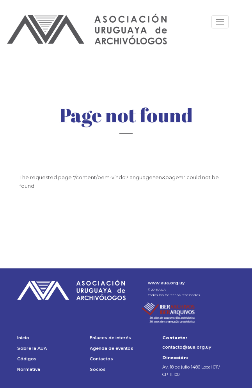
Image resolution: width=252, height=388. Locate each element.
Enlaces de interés (110, 337)
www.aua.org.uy (166, 283)
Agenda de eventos (111, 348)
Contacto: (174, 337)
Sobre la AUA (32, 348)
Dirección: (175, 357)
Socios (98, 369)
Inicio (23, 337)
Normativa (28, 369)
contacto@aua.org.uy (186, 347)
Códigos (27, 359)
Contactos (101, 359)
